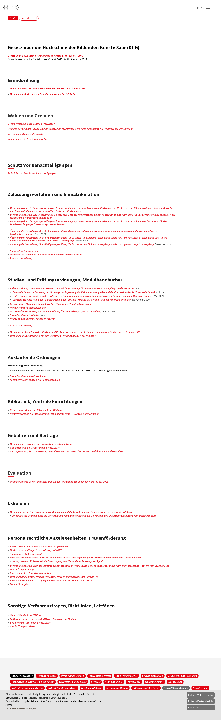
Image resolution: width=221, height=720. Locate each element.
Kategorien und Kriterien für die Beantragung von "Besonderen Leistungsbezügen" (57, 561)
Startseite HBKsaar (22, 675)
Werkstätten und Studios (73, 681)
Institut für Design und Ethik (27, 688)
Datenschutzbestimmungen (20, 708)
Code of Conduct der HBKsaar (26, 615)
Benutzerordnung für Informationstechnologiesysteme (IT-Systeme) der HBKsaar (54, 413)
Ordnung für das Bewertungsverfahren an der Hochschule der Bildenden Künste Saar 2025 (59, 481)
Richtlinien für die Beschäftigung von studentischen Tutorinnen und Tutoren (51, 580)
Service (13, 18)
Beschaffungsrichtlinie (22, 626)
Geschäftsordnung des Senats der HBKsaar (31, 123)
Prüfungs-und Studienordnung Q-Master (32, 318)
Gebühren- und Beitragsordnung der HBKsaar (35, 447)
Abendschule (175, 681)
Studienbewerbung (152, 675)
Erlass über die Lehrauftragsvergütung (31, 573)
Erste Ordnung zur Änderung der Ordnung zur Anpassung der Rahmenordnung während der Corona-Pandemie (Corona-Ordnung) (82, 296)
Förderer (95, 681)
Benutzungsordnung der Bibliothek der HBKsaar (36, 410)
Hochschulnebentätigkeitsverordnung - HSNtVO (36, 550)
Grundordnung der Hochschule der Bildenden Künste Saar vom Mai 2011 (47, 88)
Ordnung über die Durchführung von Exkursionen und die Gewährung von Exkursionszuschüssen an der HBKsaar (71, 512)
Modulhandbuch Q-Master (25, 315)
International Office (100, 675)
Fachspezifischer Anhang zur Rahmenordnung (35, 379)
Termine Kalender (46, 675)
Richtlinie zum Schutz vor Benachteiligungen (32, 173)
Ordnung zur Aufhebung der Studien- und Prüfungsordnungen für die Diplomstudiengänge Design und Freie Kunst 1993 (75, 332)
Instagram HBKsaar (117, 688)
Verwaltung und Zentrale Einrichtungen (33, 681)
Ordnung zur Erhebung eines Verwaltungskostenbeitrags (41, 444)
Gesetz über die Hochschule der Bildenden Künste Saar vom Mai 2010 (45, 55)
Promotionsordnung (21, 258)
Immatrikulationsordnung (24, 251)
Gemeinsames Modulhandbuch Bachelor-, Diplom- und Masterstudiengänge (51, 304)
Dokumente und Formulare (182, 675)
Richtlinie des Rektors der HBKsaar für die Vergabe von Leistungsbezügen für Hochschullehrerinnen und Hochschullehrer (75, 557)
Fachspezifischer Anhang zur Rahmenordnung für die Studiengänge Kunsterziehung (55, 311)
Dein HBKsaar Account (176, 688)
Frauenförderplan (19, 584)
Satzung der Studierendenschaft (25, 134)
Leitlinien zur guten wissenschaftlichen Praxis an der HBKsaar (44, 619)
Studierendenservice (127, 675)
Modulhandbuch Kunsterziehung (28, 307)
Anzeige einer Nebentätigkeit (26, 554)
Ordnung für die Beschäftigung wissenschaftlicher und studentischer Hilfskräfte (54, 576)
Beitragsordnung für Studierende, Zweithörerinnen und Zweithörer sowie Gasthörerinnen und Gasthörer (66, 451)
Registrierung (200, 688)
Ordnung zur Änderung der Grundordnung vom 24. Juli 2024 (42, 94)
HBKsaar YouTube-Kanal (146, 688)
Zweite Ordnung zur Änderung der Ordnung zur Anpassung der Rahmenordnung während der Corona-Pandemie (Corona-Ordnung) (83, 292)
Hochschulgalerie (154, 681)
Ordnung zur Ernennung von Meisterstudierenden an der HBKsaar (46, 254)
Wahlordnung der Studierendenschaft (28, 139)
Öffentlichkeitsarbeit (72, 675)
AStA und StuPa (114, 681)
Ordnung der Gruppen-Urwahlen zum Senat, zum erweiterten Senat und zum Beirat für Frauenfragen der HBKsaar (70, 128)
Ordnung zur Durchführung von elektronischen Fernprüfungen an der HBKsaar (52, 335)
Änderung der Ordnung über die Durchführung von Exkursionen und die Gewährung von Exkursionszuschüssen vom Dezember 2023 (84, 515)
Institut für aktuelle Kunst (62, 688)
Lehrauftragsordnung (22, 569)
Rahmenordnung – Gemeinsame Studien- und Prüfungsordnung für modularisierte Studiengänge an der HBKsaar (72, 288)
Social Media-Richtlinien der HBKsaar (30, 622)
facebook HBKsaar (91, 688)
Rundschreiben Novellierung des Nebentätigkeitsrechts (40, 546)
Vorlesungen (134, 681)
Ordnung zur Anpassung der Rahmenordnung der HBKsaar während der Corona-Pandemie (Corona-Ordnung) (72, 299)
